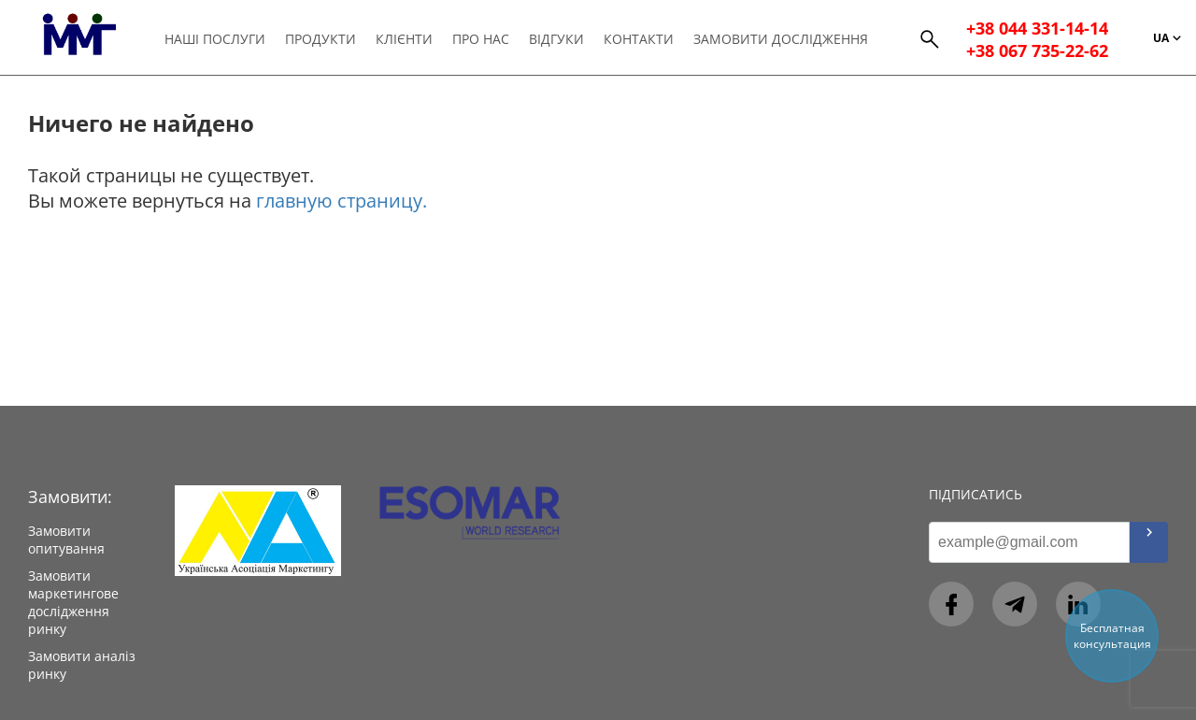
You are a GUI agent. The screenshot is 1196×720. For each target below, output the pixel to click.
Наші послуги (214, 39)
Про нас (480, 39)
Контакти (639, 39)
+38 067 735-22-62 (1037, 50)
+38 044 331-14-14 (1037, 28)
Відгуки (556, 39)
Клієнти (404, 39)
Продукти (320, 39)
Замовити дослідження (780, 39)
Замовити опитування (66, 539)
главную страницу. (341, 200)
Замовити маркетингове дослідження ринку (73, 602)
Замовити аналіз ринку (81, 665)
